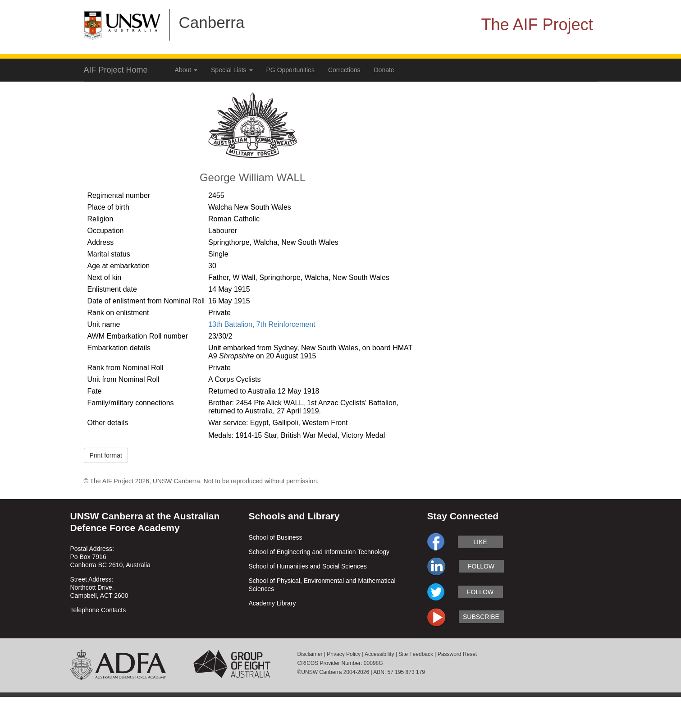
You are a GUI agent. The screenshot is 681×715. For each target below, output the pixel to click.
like (480, 541)
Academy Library (272, 603)
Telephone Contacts (98, 610)
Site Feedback (415, 654)
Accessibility (379, 654)
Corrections (344, 69)
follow (481, 566)
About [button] (186, 69)
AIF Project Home (116, 69)
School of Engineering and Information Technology (319, 551)
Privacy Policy (344, 654)
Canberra (212, 22)
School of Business (275, 537)
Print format (106, 455)
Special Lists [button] (231, 69)
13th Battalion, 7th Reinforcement (261, 324)
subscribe (481, 616)
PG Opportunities (290, 69)
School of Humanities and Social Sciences (308, 566)
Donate (384, 69)
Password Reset (457, 654)
